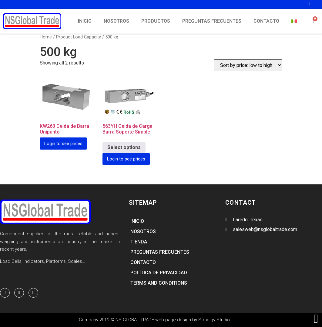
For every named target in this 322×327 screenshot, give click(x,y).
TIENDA (138, 242)
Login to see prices (63, 143)
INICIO (85, 21)
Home (46, 37)
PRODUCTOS (155, 21)
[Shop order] (248, 65)
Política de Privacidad (158, 273)
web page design (173, 319)
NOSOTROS (116, 21)
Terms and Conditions (158, 283)
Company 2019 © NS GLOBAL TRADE (117, 319)
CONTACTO (266, 21)
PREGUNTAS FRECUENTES (211, 21)
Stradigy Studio (214, 319)
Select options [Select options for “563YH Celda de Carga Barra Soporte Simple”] (124, 147)
